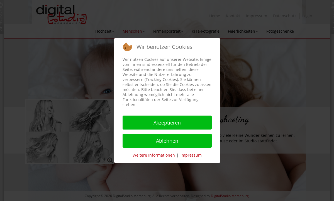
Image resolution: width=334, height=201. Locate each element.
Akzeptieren (167, 122)
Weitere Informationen (154, 155)
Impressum (191, 155)
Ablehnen (167, 140)
